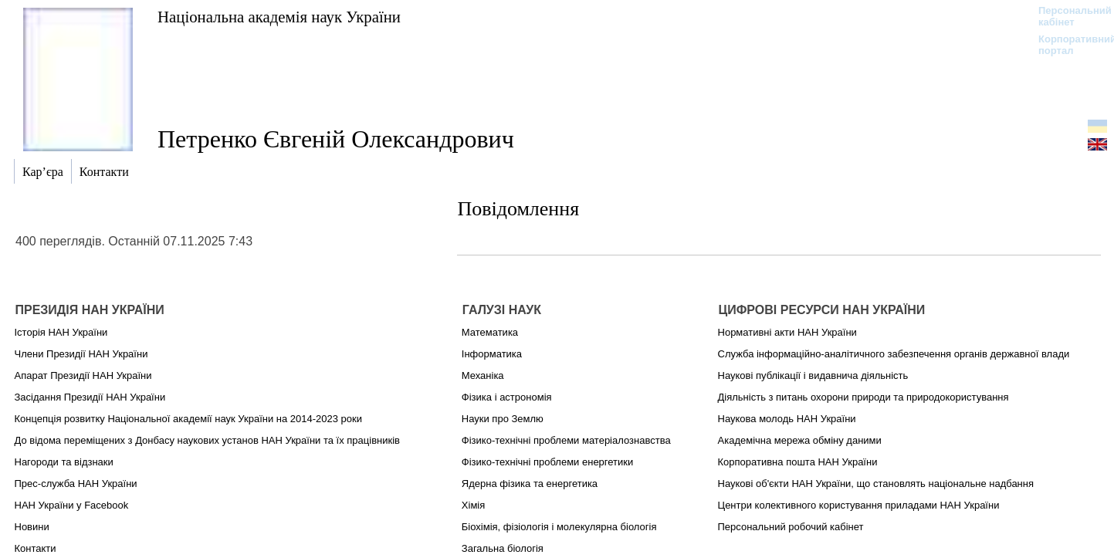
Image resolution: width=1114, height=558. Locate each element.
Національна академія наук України (279, 16)
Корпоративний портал (1067, 44)
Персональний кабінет (1067, 16)
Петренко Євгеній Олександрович (335, 139)
